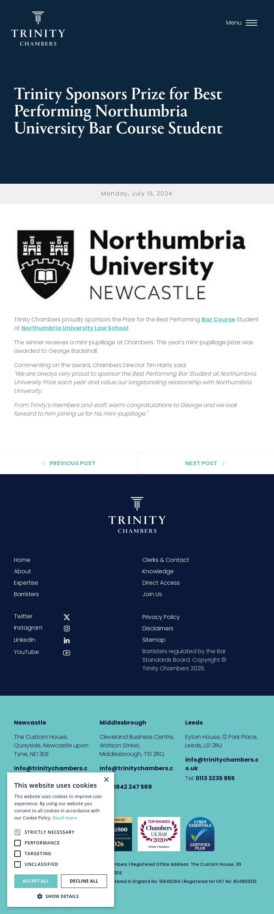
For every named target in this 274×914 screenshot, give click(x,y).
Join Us (152, 594)
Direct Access (161, 583)
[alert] (60, 839)
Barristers (26, 594)
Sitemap (154, 640)
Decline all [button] (84, 881)
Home (22, 560)
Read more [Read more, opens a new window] (65, 818)
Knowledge (158, 571)
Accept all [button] (36, 881)
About (22, 571)
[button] (60, 896)
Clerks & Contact (165, 560)
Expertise (26, 583)
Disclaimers (157, 628)
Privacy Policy (161, 617)
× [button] (106, 780)
